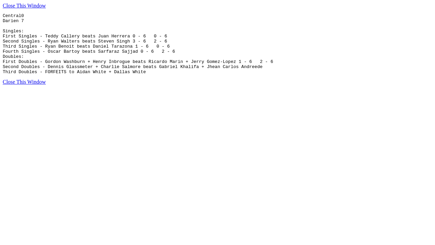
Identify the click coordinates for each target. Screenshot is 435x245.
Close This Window (24, 6)
